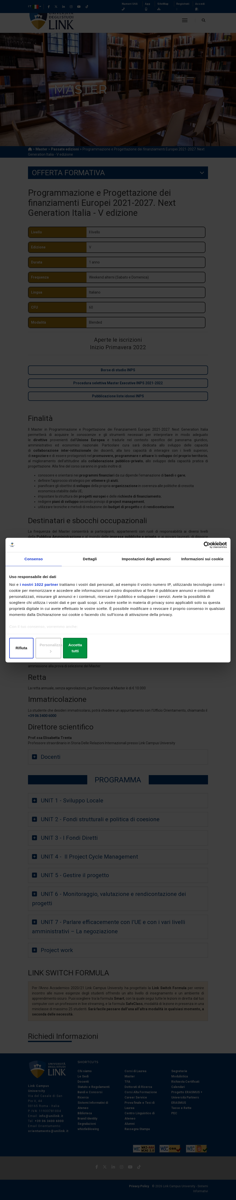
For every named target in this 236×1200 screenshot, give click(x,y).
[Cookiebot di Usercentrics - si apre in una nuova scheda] (205, 548)
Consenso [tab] (33, 562)
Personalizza (118, 648)
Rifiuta (45, 648)
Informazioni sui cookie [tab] (202, 562)
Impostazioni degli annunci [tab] (146, 562)
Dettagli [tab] (90, 562)
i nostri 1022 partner (39, 588)
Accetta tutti (191, 648)
